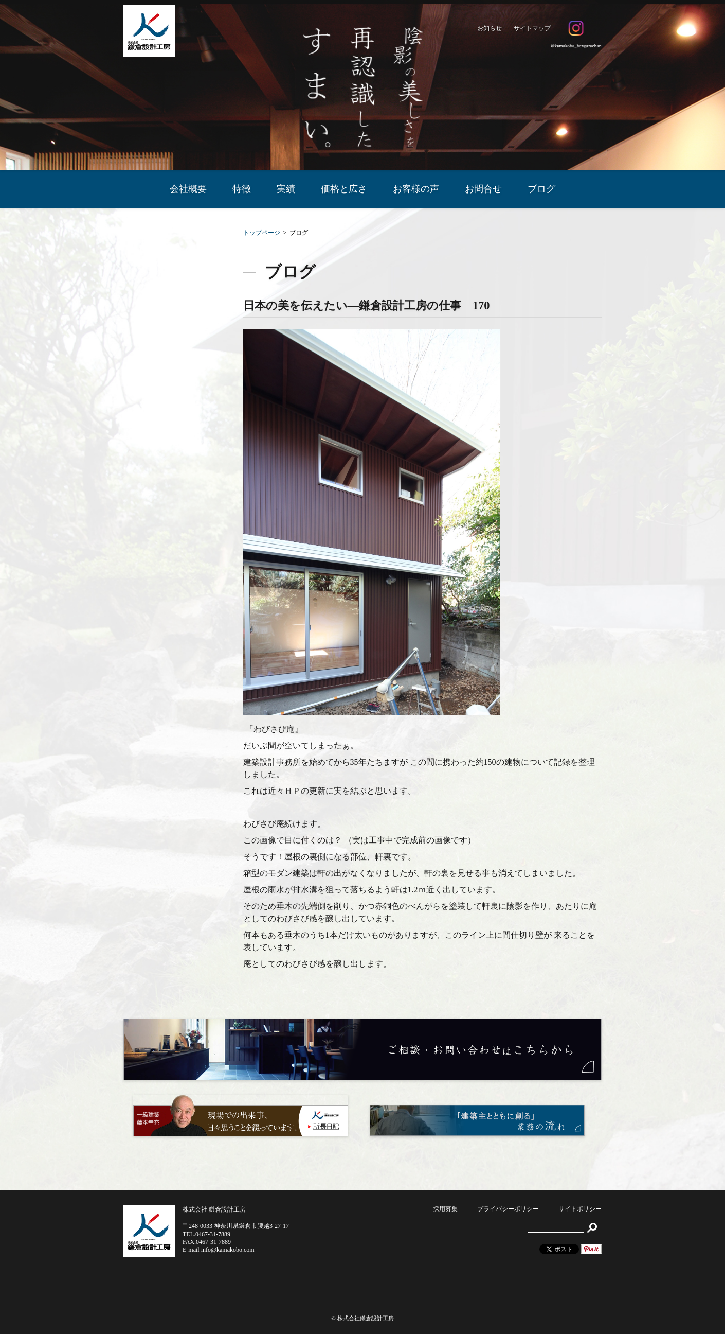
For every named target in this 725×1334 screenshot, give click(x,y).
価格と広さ (344, 189)
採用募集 (445, 1209)
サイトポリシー (580, 1209)
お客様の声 (416, 189)
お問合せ (483, 189)
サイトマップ (532, 28)
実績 (286, 189)
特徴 (241, 189)
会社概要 (188, 189)
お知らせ (489, 28)
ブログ (541, 189)
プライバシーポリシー (508, 1209)
